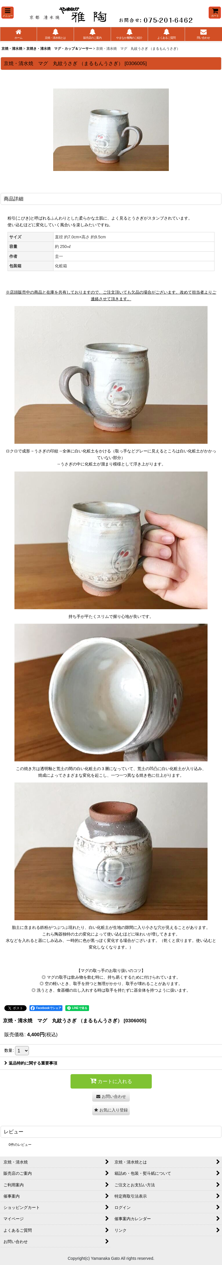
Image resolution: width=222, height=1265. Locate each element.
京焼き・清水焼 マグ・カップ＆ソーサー (59, 49)
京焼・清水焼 (11, 49)
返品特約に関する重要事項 (30, 1063)
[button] (7, 13)
